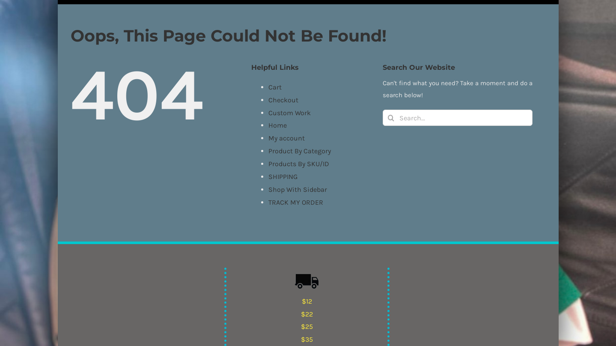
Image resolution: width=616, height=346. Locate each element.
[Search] (391, 118)
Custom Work (289, 113)
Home (277, 125)
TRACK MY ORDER (295, 202)
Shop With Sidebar (297, 189)
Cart (275, 87)
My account (286, 138)
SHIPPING (283, 177)
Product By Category (299, 151)
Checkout (283, 100)
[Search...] (458, 118)
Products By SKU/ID (298, 164)
